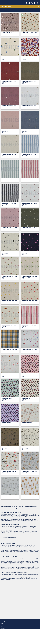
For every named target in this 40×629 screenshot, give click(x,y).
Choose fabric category (20, 6)
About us (2, 625)
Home (2, 623)
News (2, 626)
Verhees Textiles (4, 2)
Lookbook (2, 628)
